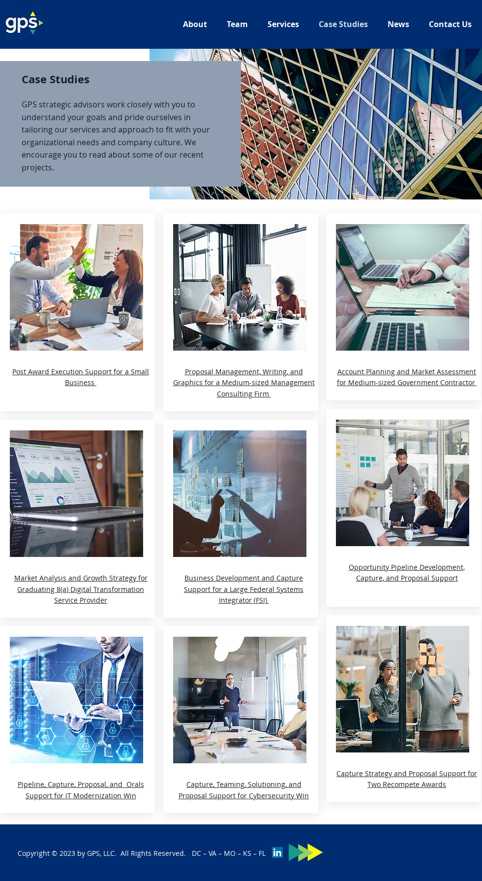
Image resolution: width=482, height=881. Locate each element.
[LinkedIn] (277, 852)
